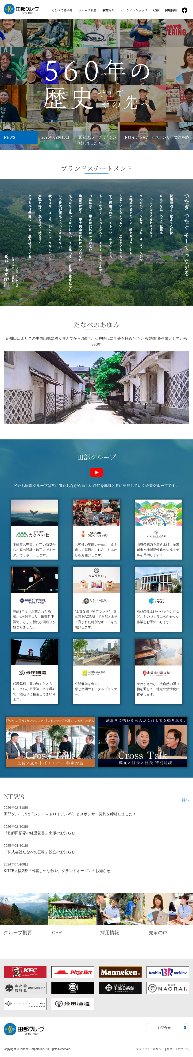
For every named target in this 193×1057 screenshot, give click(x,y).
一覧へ (183, 800)
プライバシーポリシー (150, 1049)
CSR (156, 10)
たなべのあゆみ (62, 10)
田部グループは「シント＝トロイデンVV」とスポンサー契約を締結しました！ (134, 140)
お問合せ (172, 1028)
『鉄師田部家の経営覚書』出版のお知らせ (39, 833)
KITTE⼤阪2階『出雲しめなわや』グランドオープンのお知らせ (57, 871)
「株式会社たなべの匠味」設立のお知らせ (39, 852)
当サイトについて (178, 1049)
